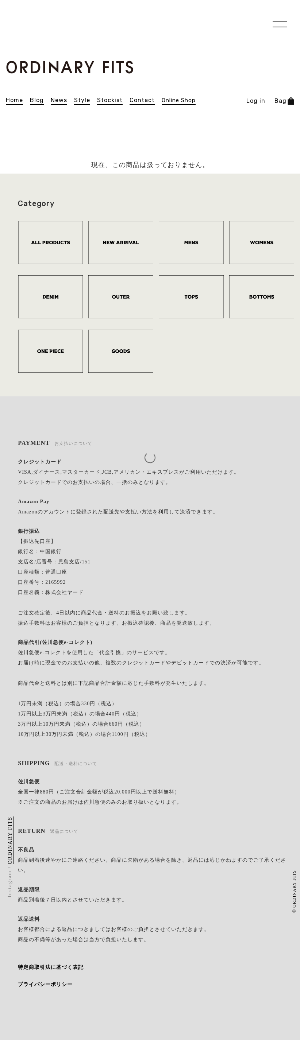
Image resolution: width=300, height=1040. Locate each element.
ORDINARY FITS (10, 840)
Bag (284, 101)
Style (82, 100)
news (59, 100)
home (14, 100)
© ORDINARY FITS (294, 891)
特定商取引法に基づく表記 (51, 967)
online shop (179, 100)
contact (142, 100)
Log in (255, 100)
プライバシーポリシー (45, 984)
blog (37, 100)
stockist (110, 100)
